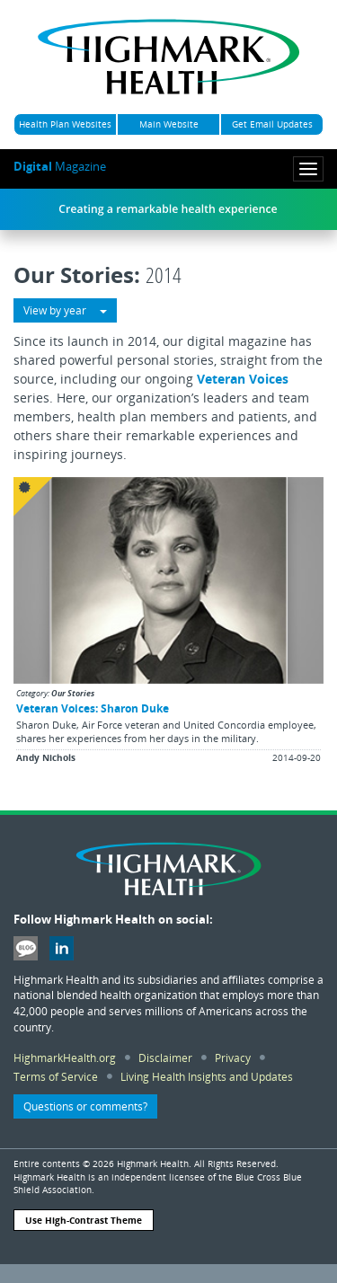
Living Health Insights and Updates (206, 1076)
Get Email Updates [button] (272, 124)
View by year (65, 310)
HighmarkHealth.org (64, 1057)
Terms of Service (55, 1076)
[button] (168, 623)
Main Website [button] (169, 124)
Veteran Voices (242, 378)
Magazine (59, 166)
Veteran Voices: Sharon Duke (92, 708)
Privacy (233, 1057)
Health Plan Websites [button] (65, 124)
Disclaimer (165, 1057)
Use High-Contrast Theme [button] (83, 1220)
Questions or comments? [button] (85, 1106)
